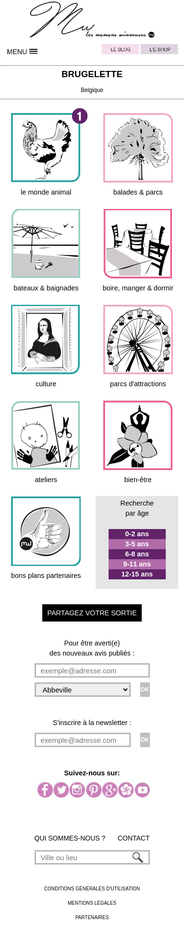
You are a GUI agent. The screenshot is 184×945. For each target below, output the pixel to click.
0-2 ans (137, 534)
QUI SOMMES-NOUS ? (70, 838)
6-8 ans (137, 554)
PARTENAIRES (92, 917)
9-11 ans (137, 564)
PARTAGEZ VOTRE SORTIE (91, 613)
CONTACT (134, 838)
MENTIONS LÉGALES (92, 903)
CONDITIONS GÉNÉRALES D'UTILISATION (92, 888)
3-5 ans (137, 544)
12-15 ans (137, 574)
